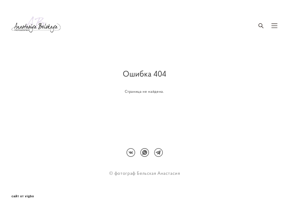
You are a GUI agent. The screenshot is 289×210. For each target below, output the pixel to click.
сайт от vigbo (23, 196)
